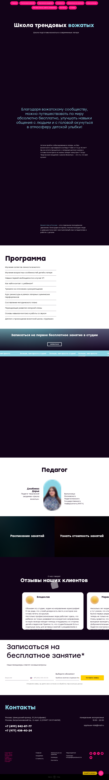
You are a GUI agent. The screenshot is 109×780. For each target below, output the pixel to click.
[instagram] (90, 754)
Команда (54, 757)
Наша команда (91, 3)
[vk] (98, 754)
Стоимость (60, 3)
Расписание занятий (27, 3)
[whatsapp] (102, 754)
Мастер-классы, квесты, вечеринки (44, 7)
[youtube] (90, 758)
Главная (14, 3)
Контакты (63, 7)
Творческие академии (45, 3)
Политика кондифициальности (74, 756)
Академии (39, 756)
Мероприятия (71, 753)
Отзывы (72, 7)
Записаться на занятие (75, 3)
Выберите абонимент (65, 674)
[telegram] (94, 754)
